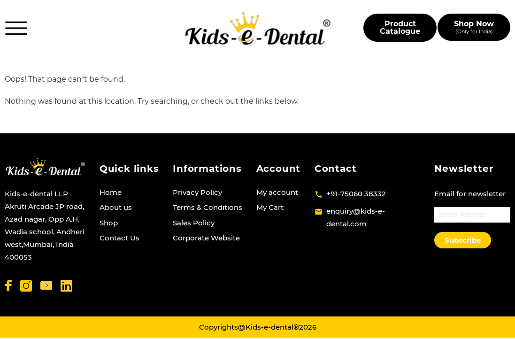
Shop (109, 222)
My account (277, 192)
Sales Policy (194, 222)
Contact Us (119, 237)
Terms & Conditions (207, 207)
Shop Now (474, 27)
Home (111, 192)
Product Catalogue (400, 27)
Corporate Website (206, 237)
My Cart (270, 207)
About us (116, 207)
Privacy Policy (197, 192)
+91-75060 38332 (356, 193)
